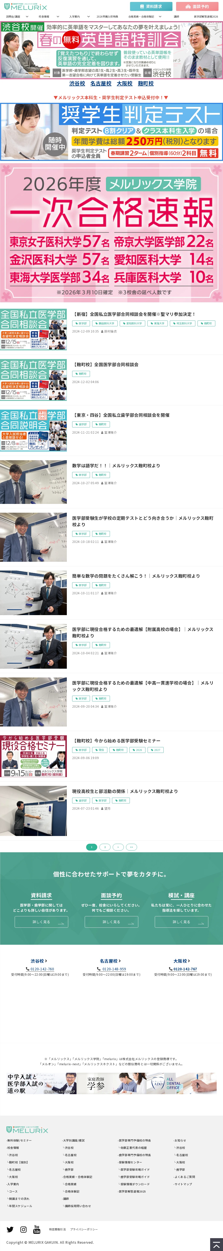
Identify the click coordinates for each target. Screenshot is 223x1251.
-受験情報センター (130, 1162)
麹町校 (146, 83)
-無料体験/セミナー (19, 1140)
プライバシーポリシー (84, 1229)
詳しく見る (41, 921)
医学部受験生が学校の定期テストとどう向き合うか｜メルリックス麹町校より (142, 521)
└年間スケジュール (19, 1206)
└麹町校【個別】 (18, 1162)
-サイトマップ (183, 1184)
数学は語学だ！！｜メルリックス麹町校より (116, 465)
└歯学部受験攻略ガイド (134, 1177)
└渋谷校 (12, 1155)
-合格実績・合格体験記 (77, 1177)
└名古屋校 (13, 1169)
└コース (12, 1191)
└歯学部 (67, 1169)
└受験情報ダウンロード (134, 1184)
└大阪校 (12, 1177)
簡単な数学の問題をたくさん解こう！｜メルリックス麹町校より (136, 576)
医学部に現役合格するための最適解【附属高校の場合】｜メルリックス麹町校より (142, 632)
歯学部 (83, 424)
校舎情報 (44, 16)
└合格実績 (69, 1184)
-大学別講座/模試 (73, 1140)
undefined (37, 50)
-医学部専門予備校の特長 (134, 1140)
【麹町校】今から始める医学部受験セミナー (116, 740)
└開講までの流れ (18, 1199)
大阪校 (125, 83)
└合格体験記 (70, 1191)
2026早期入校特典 (107, 16)
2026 (139, 750)
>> (131, 847)
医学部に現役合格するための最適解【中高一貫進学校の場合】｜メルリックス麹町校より (143, 686)
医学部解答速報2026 (206, 16)
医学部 (83, 323)
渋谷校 (77, 83)
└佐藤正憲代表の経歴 (132, 1148)
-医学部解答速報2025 (132, 1191)
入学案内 (74, 16)
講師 (176, 16)
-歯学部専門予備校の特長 (134, 1155)
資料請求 (154, 6)
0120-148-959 (114, 968)
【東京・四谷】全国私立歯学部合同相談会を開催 (120, 415)
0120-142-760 (42, 968)
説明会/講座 (13, 16)
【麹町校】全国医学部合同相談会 (105, 364)
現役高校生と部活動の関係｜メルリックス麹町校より (125, 791)
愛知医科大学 (134, 323)
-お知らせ (180, 1140)
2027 (157, 750)
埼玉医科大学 (184, 323)
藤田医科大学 (106, 323)
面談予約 (201, 6)
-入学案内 (12, 1184)
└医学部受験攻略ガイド (134, 1169)
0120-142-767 (185, 968)
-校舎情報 (12, 1148)
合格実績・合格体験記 (141, 16)
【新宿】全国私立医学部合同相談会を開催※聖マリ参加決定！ (134, 314)
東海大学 (159, 323)
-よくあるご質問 (184, 1177)
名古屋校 (101, 83)
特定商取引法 (57, 1229)
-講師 (65, 1199)
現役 (101, 750)
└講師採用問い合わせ (76, 1206)
